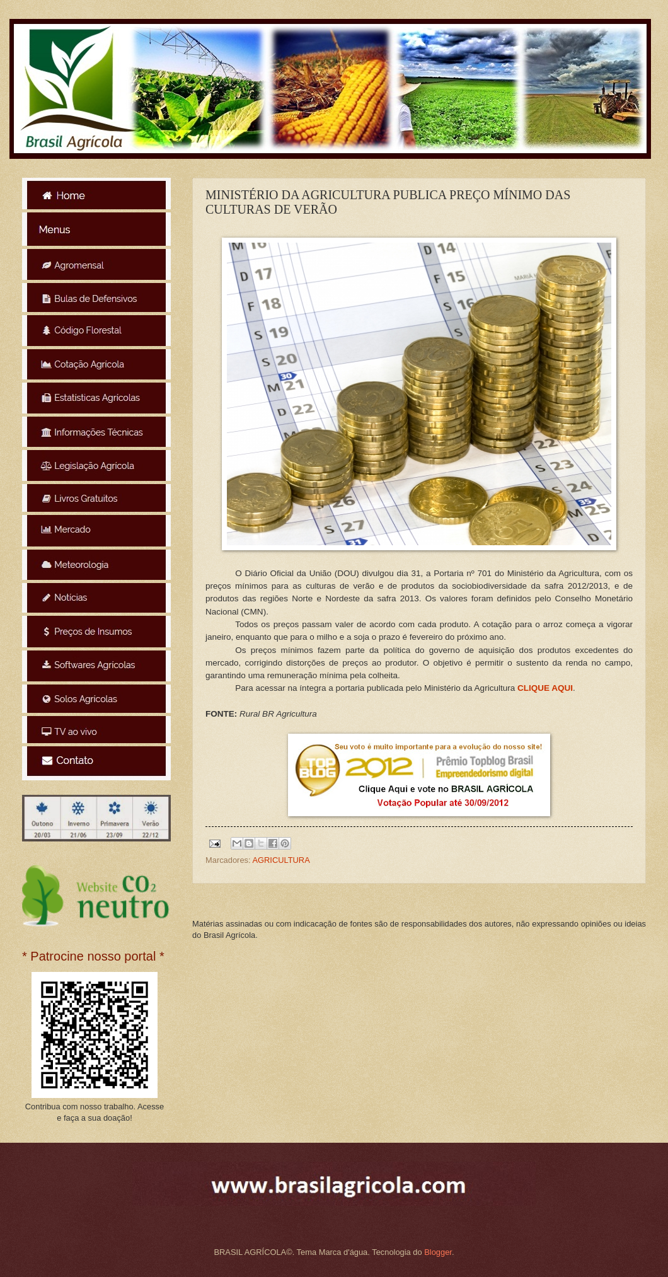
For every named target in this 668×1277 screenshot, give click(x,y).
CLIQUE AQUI (545, 688)
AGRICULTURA (280, 860)
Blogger (438, 1252)
